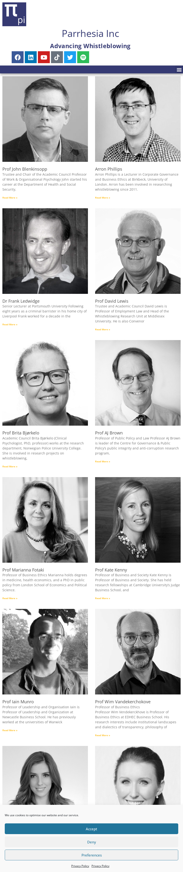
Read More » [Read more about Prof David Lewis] (102, 329)
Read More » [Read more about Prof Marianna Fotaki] (9, 598)
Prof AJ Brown (109, 433)
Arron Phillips (108, 169)
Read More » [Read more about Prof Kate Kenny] (102, 598)
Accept (91, 828)
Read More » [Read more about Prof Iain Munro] (9, 730)
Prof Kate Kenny (111, 570)
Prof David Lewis (111, 301)
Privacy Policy (80, 866)
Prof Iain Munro (18, 701)
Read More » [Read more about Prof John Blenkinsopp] (9, 197)
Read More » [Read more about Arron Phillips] (102, 197)
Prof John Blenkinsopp (24, 169)
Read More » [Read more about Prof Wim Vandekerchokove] (102, 735)
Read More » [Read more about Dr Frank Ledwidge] (9, 324)
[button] (179, 69)
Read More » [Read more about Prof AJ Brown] (102, 461)
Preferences (91, 855)
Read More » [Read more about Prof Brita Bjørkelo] (9, 466)
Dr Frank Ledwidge (21, 301)
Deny (91, 842)
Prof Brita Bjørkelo (20, 433)
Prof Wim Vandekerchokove (123, 701)
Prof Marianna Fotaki (23, 570)
